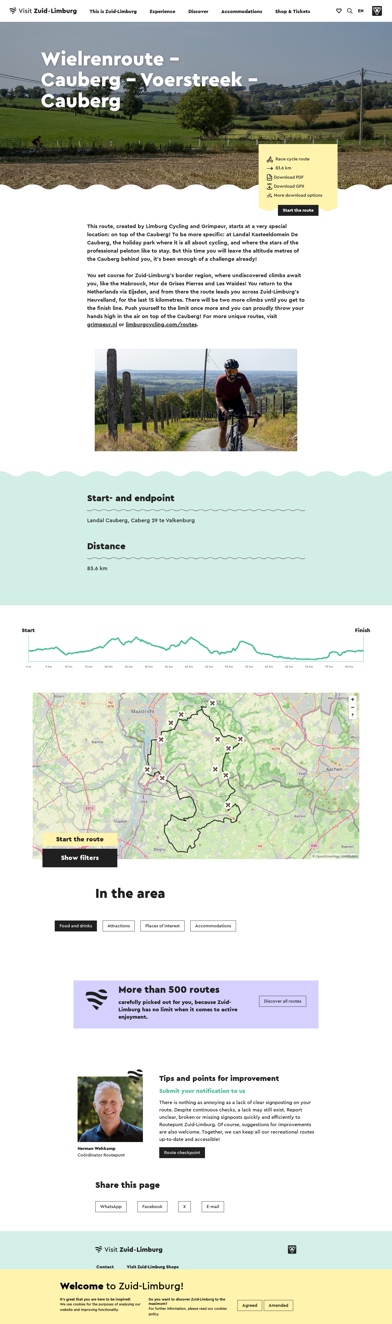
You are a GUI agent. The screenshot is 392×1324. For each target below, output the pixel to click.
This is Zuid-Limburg (113, 11)
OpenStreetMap (328, 856)
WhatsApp (111, 1207)
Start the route (298, 210)
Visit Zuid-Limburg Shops (153, 1267)
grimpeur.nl (102, 324)
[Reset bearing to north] (353, 715)
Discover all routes (282, 1001)
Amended (278, 1305)
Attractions (119, 926)
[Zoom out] (353, 707)
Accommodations (241, 11)
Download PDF (289, 177)
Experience (162, 11)
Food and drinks (76, 926)
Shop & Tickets (292, 11)
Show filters (80, 858)
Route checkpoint (182, 1152)
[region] (196, 776)
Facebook (152, 1207)
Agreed (249, 1305)
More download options (298, 195)
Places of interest (162, 926)
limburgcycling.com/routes (161, 324)
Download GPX (289, 186)
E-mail (213, 1207)
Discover (198, 11)
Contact (105, 1267)
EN (360, 11)
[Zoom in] (353, 699)
